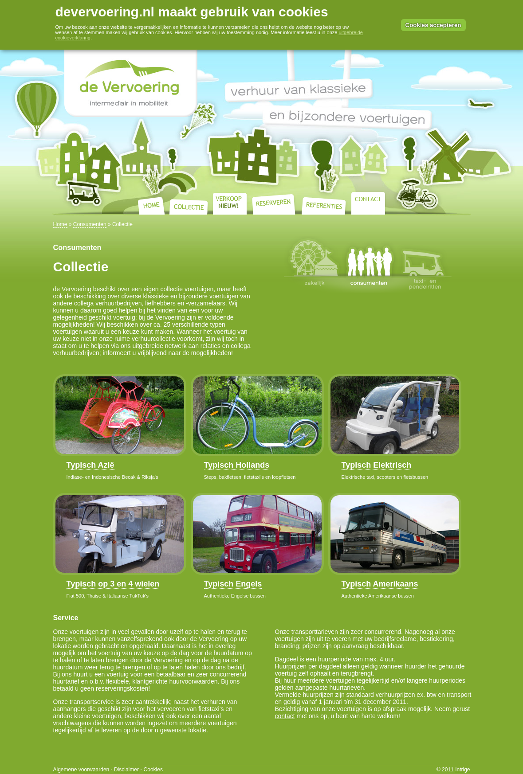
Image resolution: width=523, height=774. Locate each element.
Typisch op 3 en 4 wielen (113, 583)
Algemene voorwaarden (81, 769)
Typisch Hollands (237, 465)
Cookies (153, 769)
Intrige (462, 769)
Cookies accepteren (433, 25)
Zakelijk (313, 264)
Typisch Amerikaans (380, 583)
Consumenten (89, 224)
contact (285, 715)
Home (60, 224)
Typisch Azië (90, 465)
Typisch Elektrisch (377, 465)
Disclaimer (126, 769)
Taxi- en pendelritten (425, 264)
